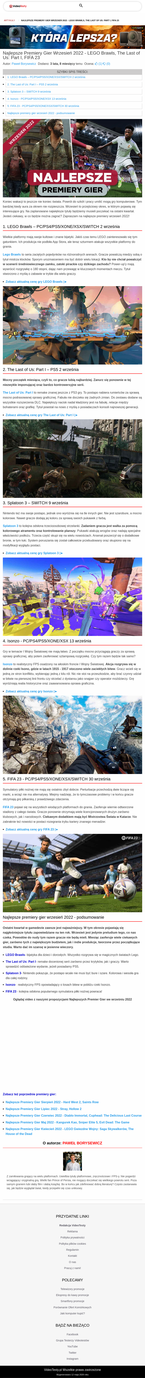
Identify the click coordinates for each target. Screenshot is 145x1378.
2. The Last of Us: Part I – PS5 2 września (32, 84)
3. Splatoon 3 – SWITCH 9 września (29, 91)
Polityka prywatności (73, 1237)
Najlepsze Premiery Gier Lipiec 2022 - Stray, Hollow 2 (44, 1109)
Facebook (72, 1334)
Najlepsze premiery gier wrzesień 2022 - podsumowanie (41, 113)
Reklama (72, 1231)
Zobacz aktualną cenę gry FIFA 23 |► (32, 829)
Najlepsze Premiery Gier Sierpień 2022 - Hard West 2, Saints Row (52, 1102)
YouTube (72, 1346)
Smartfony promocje (72, 1301)
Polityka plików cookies (72, 1243)
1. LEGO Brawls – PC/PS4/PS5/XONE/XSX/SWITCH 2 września (46, 77)
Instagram (72, 1358)
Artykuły (9, 20)
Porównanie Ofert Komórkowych (73, 1307)
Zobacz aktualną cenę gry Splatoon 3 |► (34, 553)
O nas (72, 1262)
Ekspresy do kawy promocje (72, 1295)
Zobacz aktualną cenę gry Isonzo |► (32, 691)
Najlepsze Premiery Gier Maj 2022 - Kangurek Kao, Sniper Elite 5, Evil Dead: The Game (67, 1122)
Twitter (72, 1352)
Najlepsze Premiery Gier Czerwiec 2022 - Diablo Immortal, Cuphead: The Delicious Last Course (74, 1115)
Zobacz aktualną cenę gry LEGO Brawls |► (36, 281)
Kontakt (72, 1255)
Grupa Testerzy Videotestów (72, 1340)
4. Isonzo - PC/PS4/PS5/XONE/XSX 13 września (36, 98)
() (99, 63)
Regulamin (72, 1249)
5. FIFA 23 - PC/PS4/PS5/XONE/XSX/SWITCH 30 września (43, 105)
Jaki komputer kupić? (72, 1313)
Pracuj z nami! (72, 1268)
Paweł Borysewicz (24, 63)
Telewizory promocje (73, 1289)
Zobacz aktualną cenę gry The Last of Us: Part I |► (42, 415)
